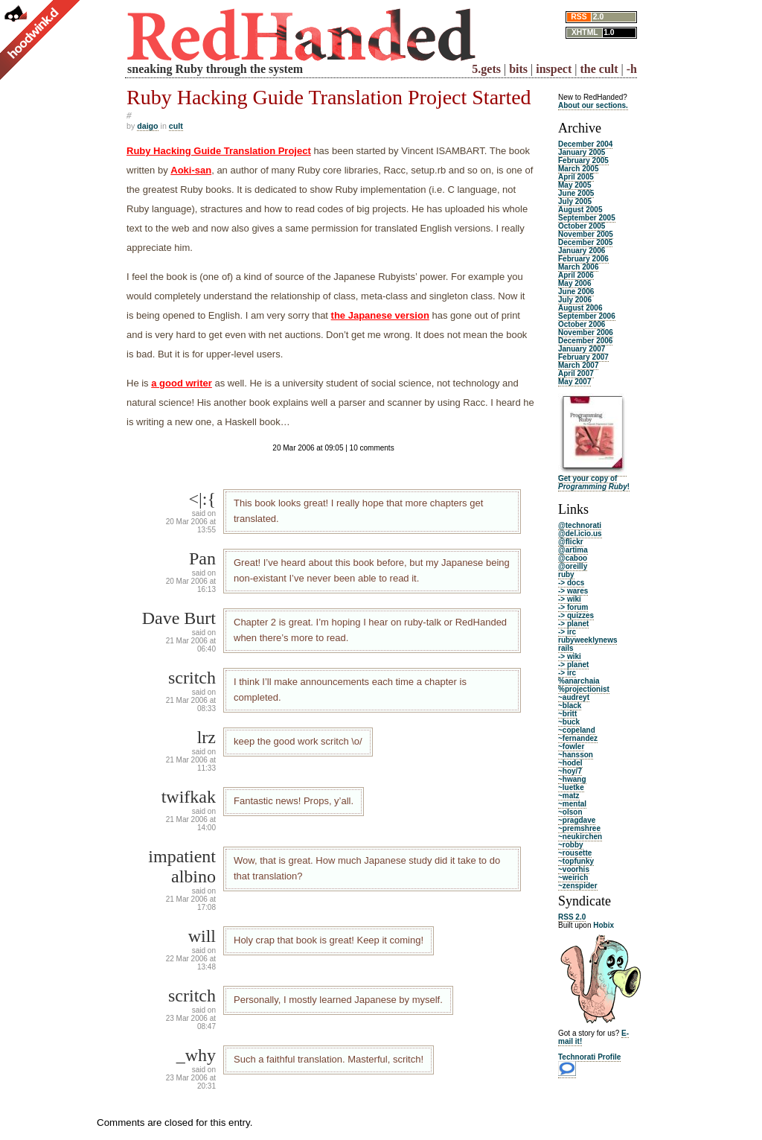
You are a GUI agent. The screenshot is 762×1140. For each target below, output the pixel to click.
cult (176, 125)
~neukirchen (580, 836)
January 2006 (581, 250)
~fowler (571, 746)
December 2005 (585, 242)
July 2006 (575, 300)
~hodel (570, 763)
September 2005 (586, 218)
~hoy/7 (570, 771)
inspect (554, 69)
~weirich (573, 877)
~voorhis (573, 869)
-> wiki (569, 599)
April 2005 (576, 177)
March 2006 (578, 267)
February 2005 (583, 160)
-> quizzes (576, 615)
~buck (569, 722)
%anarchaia (579, 681)
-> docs (571, 583)
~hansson (575, 755)
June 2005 (576, 193)
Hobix (603, 925)
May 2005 (574, 185)
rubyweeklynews (587, 640)
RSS (578, 17)
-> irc (567, 632)
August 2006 (580, 308)
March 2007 (578, 365)
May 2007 (574, 382)
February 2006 (583, 259)
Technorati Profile (589, 1057)
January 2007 (581, 349)
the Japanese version (380, 315)
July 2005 (575, 201)
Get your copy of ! (594, 482)
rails (566, 648)
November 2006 (585, 332)
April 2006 (576, 275)
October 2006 (581, 324)
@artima (573, 550)
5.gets (486, 69)
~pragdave (576, 820)
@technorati (579, 525)
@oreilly (572, 566)
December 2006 (585, 341)
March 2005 (578, 169)
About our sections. (593, 105)
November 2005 (585, 234)
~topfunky (576, 861)
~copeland (576, 730)
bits (518, 69)
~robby (570, 845)
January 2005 (581, 152)
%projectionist (583, 689)
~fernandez (578, 738)
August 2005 (580, 210)
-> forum (573, 607)
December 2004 (585, 144)
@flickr (570, 542)
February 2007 (583, 357)
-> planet (573, 624)
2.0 (598, 17)
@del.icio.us (580, 533)
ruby (566, 574)
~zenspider (578, 886)
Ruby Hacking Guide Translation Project (219, 150)
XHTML (585, 32)
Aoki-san (190, 170)
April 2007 (576, 373)
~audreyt (573, 697)
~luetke (571, 787)
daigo (147, 125)
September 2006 (586, 316)
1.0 (608, 32)
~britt (567, 714)
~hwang (572, 779)
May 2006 (574, 283)
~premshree (579, 828)
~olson (570, 812)
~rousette (575, 853)
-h (632, 69)
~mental (572, 804)
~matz (569, 796)
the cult (599, 69)
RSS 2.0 (572, 917)
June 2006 (576, 291)
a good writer (181, 383)
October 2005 (581, 226)
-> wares (573, 591)
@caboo (572, 558)
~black (569, 705)
